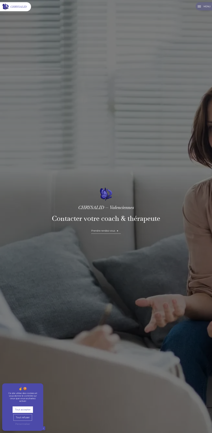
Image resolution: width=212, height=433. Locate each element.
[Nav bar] (204, 6)
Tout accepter (23, 409)
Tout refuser (23, 417)
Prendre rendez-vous (105, 230)
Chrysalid (14, 6)
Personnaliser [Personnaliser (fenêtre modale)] (22, 424)
